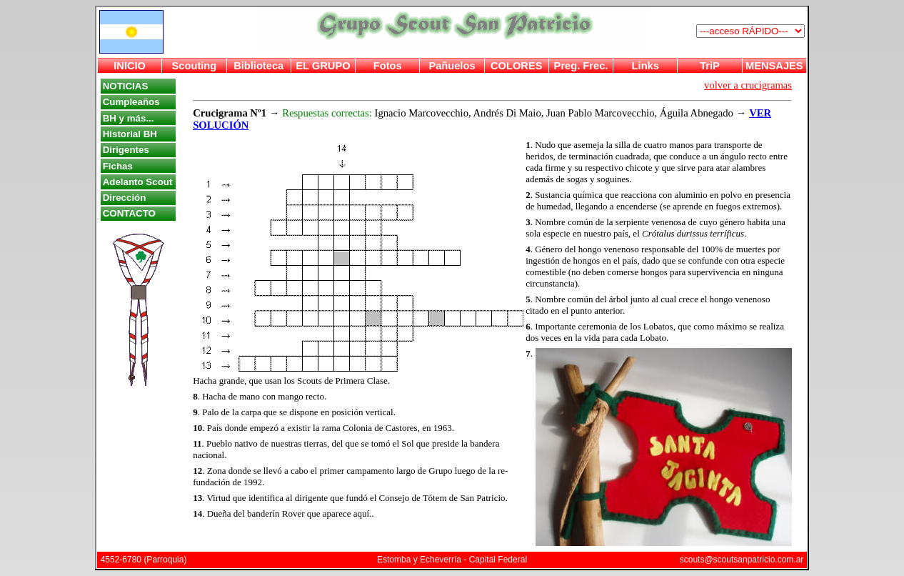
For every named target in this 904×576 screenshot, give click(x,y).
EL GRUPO (323, 65)
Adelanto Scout (138, 182)
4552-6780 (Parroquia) (144, 560)
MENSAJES (774, 65)
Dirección (124, 197)
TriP (710, 65)
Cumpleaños (131, 101)
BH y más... (128, 118)
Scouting (194, 65)
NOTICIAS (126, 86)
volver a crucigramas (748, 85)
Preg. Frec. (581, 65)
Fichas (118, 166)
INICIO (130, 65)
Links (645, 65)
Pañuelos (451, 65)
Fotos (387, 65)
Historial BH (130, 134)
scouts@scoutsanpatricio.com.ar (742, 560)
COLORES (516, 65)
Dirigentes (126, 149)
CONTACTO (129, 213)
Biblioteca (258, 65)
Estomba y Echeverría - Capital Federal (452, 560)
